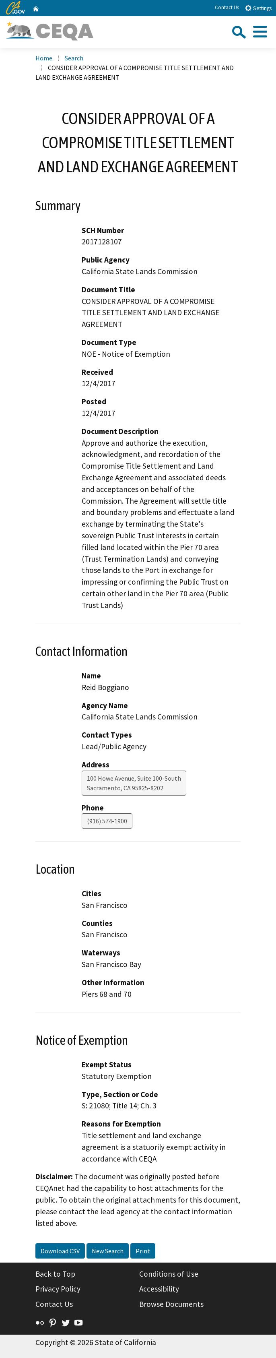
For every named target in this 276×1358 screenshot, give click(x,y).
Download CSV (60, 1251)
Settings (258, 8)
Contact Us (227, 7)
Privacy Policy (57, 1289)
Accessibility (159, 1289)
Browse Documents (171, 1304)
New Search (108, 1251)
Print (143, 1251)
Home (43, 58)
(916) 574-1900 (107, 821)
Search (74, 58)
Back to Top (55, 1274)
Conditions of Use (168, 1274)
